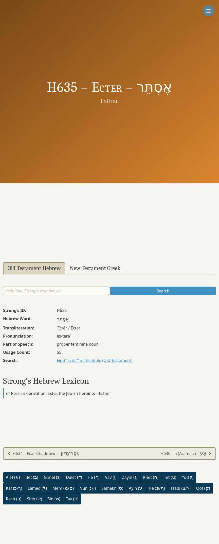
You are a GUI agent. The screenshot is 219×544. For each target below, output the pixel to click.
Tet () (170, 477)
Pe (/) (157, 488)
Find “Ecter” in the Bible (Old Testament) (94, 360)
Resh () (13, 499)
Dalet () (74, 477)
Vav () (110, 477)
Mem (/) (63, 488)
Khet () (150, 477)
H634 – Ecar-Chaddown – (44, 453)
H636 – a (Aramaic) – (185, 453)
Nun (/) (87, 488)
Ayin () (136, 488)
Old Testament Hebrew (34, 268)
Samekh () (112, 488)
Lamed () (37, 488)
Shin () (34, 499)
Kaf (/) (14, 488)
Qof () (203, 488)
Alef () (13, 477)
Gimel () (52, 477)
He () (94, 477)
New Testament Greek (95, 268)
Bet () (32, 477)
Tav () (72, 499)
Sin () (54, 499)
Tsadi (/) (181, 488)
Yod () (187, 477)
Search (163, 291)
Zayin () (130, 477)
